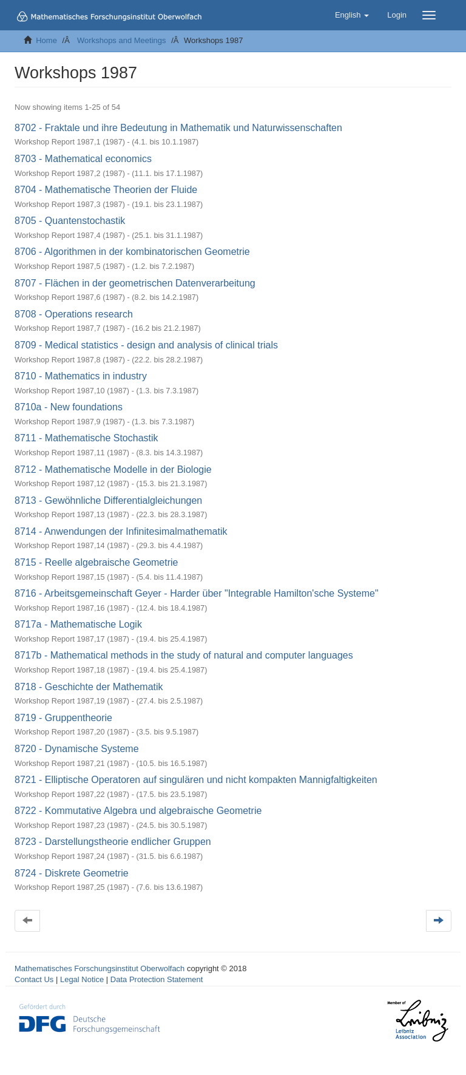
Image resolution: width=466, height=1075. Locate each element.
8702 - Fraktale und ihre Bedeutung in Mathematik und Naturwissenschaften (178, 128)
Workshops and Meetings (121, 40)
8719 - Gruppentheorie (63, 718)
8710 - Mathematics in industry (81, 376)
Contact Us (34, 979)
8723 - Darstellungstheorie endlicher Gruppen (113, 841)
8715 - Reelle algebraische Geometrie (96, 562)
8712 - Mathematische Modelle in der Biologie (113, 469)
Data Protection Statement (156, 979)
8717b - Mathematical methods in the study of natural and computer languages (184, 655)
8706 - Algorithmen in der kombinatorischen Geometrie (132, 251)
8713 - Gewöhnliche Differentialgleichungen (108, 500)
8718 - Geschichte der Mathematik (89, 687)
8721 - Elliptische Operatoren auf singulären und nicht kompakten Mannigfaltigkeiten (196, 780)
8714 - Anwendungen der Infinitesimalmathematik (121, 531)
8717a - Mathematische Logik (78, 624)
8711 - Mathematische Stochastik (86, 438)
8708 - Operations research (74, 314)
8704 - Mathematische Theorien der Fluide (106, 190)
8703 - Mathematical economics (83, 159)
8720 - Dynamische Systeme (77, 749)
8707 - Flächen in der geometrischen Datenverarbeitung (135, 283)
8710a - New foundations (69, 407)
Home (46, 40)
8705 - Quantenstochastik (70, 220)
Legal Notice (82, 979)
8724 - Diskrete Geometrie (72, 873)
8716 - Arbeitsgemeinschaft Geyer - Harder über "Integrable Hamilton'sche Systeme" (197, 593)
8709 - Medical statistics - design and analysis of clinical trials (146, 345)
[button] (352, 15)
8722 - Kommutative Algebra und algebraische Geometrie (138, 810)
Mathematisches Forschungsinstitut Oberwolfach (99, 968)
